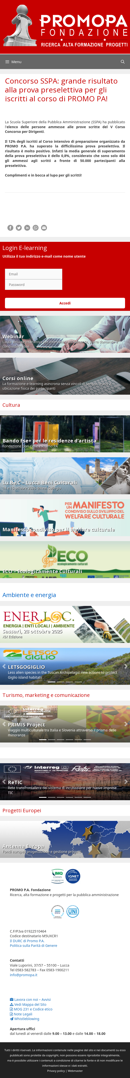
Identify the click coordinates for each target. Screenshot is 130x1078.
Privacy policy (56, 1071)
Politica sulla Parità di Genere (33, 945)
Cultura (11, 405)
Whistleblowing (24, 1018)
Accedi (65, 303)
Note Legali (21, 1014)
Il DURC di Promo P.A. (27, 940)
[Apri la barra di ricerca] (122, 61)
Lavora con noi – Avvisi (30, 999)
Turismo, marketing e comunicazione (46, 695)
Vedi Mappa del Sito (28, 1004)
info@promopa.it (23, 974)
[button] (4, 666)
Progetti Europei (21, 810)
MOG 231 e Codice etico (31, 1009)
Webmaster (75, 1071)
